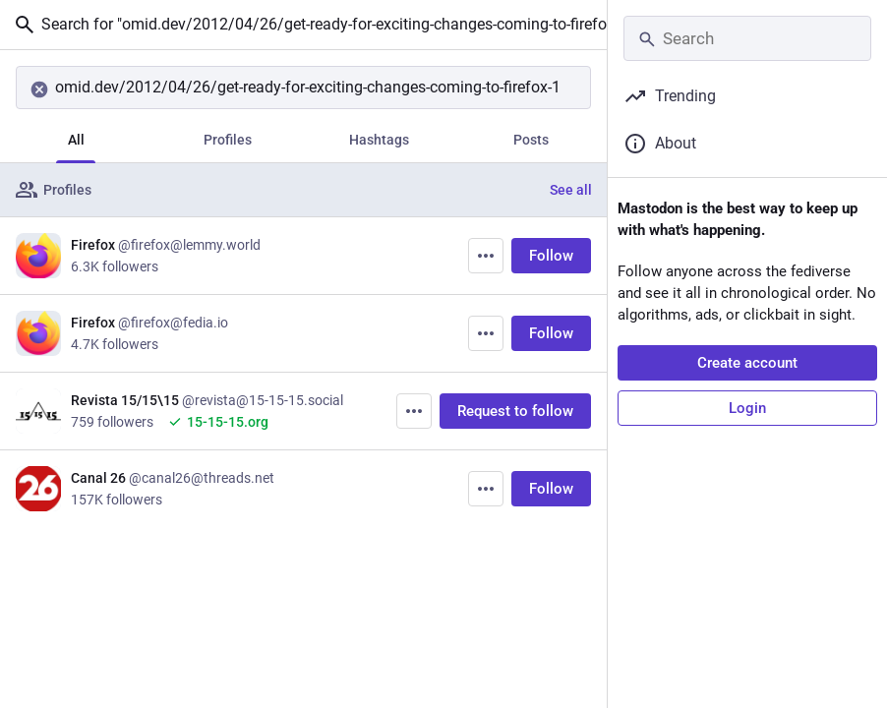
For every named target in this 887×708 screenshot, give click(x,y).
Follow (551, 256)
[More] (485, 255)
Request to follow (515, 411)
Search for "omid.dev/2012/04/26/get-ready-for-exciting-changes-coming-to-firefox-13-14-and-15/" (310, 24)
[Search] (303, 87)
